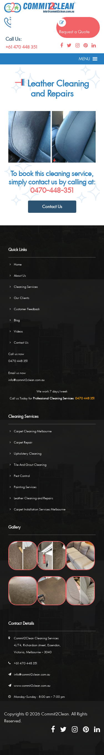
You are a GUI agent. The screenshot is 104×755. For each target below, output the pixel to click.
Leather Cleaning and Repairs (33, 498)
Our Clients (21, 298)
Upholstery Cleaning (27, 453)
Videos (18, 331)
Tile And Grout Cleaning (30, 464)
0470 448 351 (18, 361)
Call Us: (14, 39)
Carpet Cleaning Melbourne (33, 431)
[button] (84, 58)
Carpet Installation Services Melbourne (39, 509)
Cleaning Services (26, 286)
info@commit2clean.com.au (26, 380)
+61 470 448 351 (21, 47)
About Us (20, 275)
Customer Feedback (27, 309)
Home (18, 264)
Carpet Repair (23, 442)
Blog (17, 320)
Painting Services (25, 487)
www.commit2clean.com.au (32, 685)
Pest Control (22, 476)
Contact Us (52, 206)
